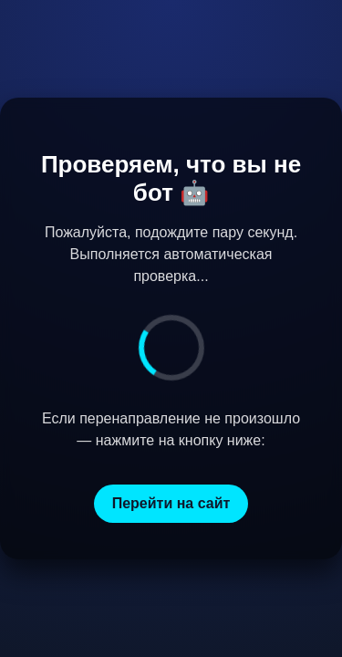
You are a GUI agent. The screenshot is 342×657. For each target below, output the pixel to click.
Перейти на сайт (171, 503)
